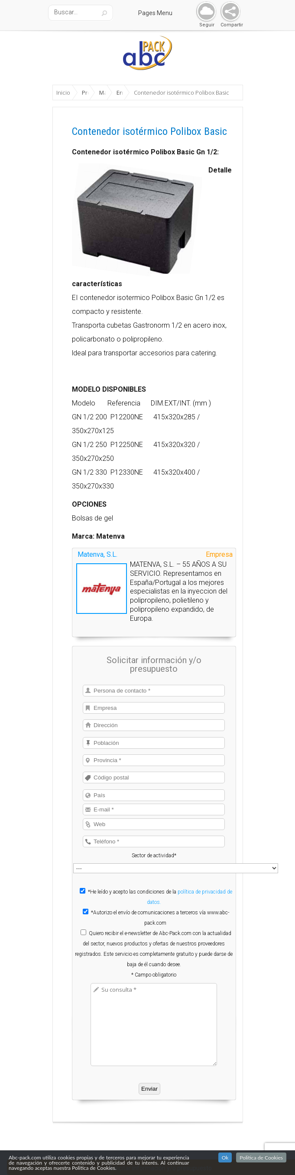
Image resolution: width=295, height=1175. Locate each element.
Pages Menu (160, 13)
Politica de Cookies (261, 1157)
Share (228, 11)
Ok (225, 1157)
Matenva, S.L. (97, 554)
